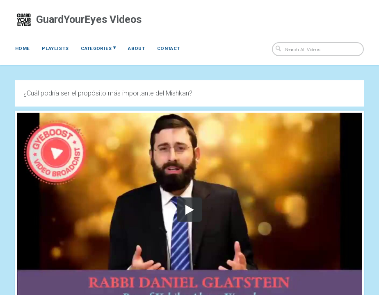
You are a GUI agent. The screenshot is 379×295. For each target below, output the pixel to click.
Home (22, 48)
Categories (98, 48)
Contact (168, 48)
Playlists (55, 48)
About (136, 48)
